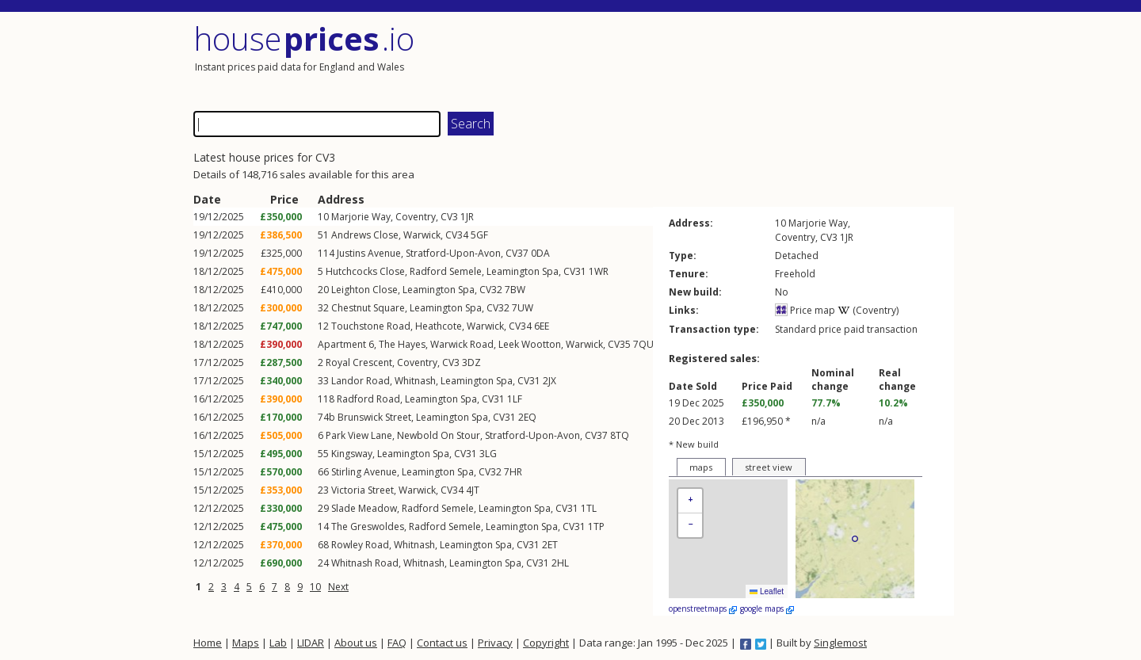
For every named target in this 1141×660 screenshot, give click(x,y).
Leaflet (767, 591)
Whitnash (415, 380)
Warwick (422, 235)
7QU (643, 344)
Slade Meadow (364, 508)
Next (338, 586)
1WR (599, 271)
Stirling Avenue (364, 472)
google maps (767, 608)
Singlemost (840, 642)
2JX (549, 380)
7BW (515, 289)
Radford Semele (446, 271)
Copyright (546, 642)
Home (207, 642)
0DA (540, 253)
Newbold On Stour (438, 435)
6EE (541, 326)
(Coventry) (868, 310)
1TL (589, 508)
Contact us (442, 642)
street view (768, 467)
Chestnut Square (368, 308)
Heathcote (438, 326)
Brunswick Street (374, 417)
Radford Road (368, 399)
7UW (522, 308)
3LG (488, 453)
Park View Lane (359, 435)
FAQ (396, 642)
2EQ (527, 417)
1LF (514, 399)
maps (700, 467)
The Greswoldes (367, 526)
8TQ (619, 435)
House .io (303, 38)
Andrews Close (365, 235)
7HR (513, 472)
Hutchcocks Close (365, 271)
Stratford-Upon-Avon (453, 253)
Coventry (415, 216)
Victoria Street (362, 490)
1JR (467, 216)
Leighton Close (364, 289)
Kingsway (351, 453)
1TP (596, 526)
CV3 (449, 216)
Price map (805, 310)
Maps (245, 642)
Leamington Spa (523, 271)
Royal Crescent (359, 362)
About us (355, 642)
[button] (690, 501)
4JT (472, 490)
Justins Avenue (369, 253)
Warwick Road (462, 344)
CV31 (574, 271)
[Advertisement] (764, 59)
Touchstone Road (370, 326)
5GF (479, 235)
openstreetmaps (703, 608)
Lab (278, 642)
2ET (550, 544)
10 (315, 586)
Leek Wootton (529, 344)
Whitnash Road (365, 563)
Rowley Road (360, 544)
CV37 (517, 253)
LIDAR (310, 642)
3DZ (471, 362)
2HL (560, 563)
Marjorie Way (361, 216)
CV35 (619, 344)
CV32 (490, 289)
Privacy (495, 642)
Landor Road (360, 380)
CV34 (456, 235)
